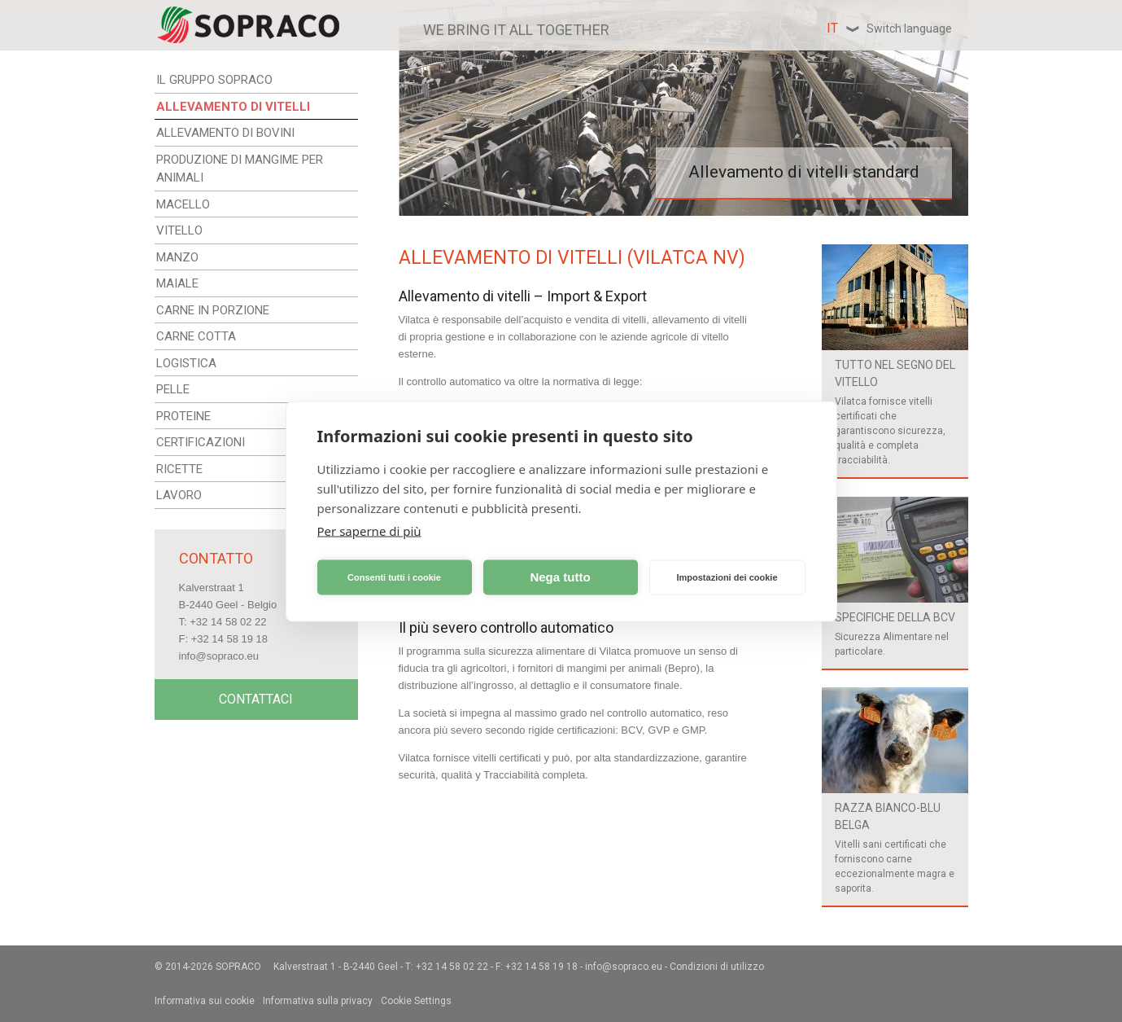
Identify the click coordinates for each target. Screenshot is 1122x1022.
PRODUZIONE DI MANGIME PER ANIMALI (239, 169)
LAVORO (179, 495)
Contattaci (256, 699)
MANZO (177, 257)
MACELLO (183, 204)
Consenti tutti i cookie (394, 577)
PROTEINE (183, 416)
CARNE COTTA (196, 336)
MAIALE (177, 283)
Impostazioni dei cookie (726, 577)
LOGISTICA (186, 363)
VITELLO (179, 230)
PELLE (173, 389)
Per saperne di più (369, 530)
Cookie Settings (416, 1001)
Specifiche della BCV (895, 617)
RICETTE (179, 469)
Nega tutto (560, 577)
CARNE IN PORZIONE (212, 310)
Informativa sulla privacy (318, 1001)
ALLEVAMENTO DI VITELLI (233, 106)
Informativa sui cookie (205, 1001)
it (889, 28)
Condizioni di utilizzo (717, 966)
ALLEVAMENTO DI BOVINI (225, 132)
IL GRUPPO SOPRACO (214, 79)
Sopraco (238, 966)
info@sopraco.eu (219, 656)
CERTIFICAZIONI (200, 442)
